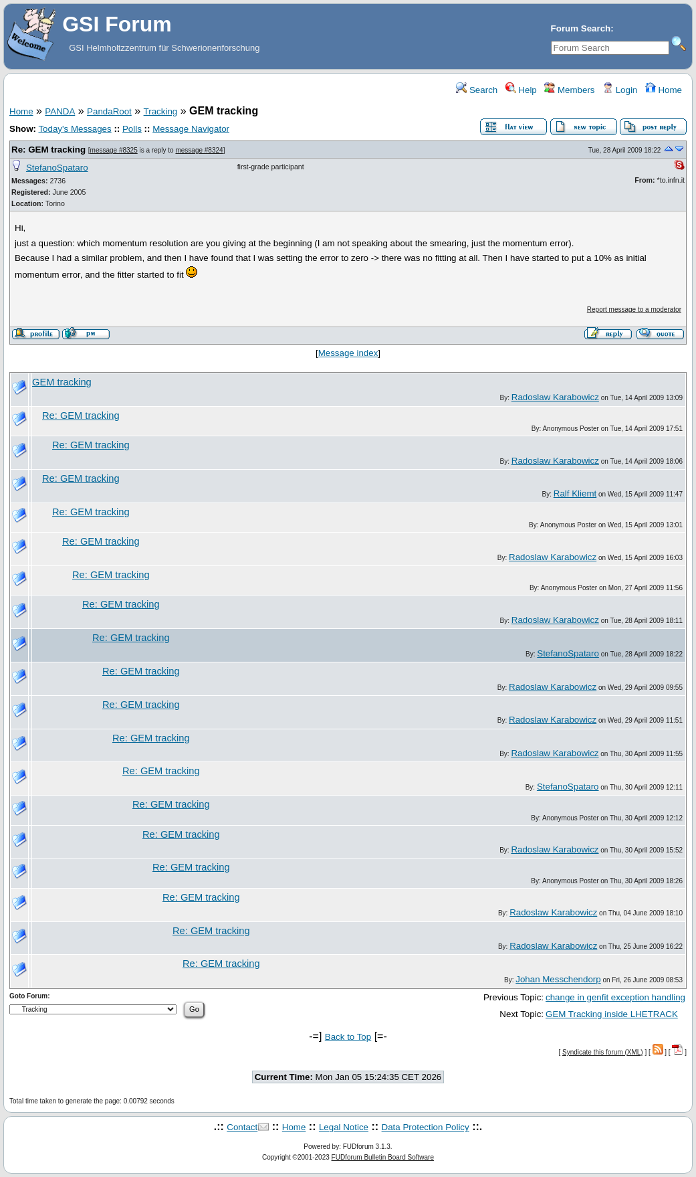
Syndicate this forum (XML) (602, 1052)
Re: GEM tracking (48, 150)
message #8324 (199, 150)
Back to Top (348, 1037)
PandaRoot (109, 111)
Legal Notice (343, 1127)
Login (619, 90)
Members (569, 90)
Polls (132, 129)
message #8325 (114, 150)
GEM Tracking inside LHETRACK (612, 1014)
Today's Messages (74, 129)
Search (476, 90)
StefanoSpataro (57, 168)
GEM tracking (62, 382)
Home (663, 90)
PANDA (60, 111)
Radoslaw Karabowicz (555, 397)
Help (521, 90)
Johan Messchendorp (557, 979)
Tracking (161, 111)
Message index (348, 353)
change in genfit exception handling (615, 997)
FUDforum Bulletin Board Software (383, 1157)
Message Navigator (190, 129)
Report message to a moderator (634, 309)
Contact (242, 1127)
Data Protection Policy (425, 1127)
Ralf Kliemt (575, 493)
